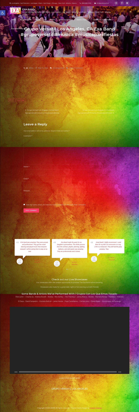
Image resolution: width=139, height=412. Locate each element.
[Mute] (123, 372)
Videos (52, 20)
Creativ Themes (96, 408)
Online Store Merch (66, 20)
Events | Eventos (83, 20)
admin (31, 68)
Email (26, 179)
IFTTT (11, 100)
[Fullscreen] (127, 372)
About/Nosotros (25, 20)
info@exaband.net (101, 3)
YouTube (20, 100)
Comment (28, 136)
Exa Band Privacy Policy (20, 29)
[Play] (12, 372)
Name (26, 166)
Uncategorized (58, 68)
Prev (12, 253)
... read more (35, 251)
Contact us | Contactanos (102, 20)
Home (14, 20)
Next (127, 253)
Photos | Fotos (40, 20)
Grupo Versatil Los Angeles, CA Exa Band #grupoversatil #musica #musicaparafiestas (42, 111)
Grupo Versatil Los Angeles (69, 378)
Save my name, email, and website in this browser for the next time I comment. (56, 204)
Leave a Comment (76, 68)
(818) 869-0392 (85, 3)
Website (27, 191)
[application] (69, 340)
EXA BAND (28, 9)
